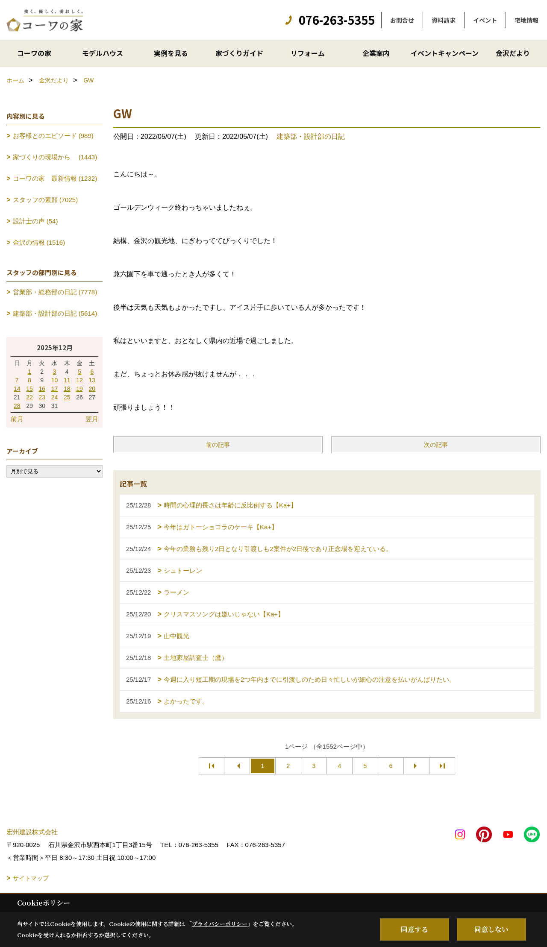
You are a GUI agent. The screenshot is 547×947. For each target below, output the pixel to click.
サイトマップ (31, 878)
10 (54, 380)
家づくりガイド (239, 53)
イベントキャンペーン (445, 53)
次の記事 (436, 444)
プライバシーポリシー (219, 924)
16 (41, 388)
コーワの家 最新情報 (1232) (55, 178)
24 (54, 397)
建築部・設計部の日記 (310, 136)
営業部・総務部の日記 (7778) (55, 292)
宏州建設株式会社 (32, 832)
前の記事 (218, 444)
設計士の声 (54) (35, 221)
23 (41, 397)
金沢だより (513, 53)
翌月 (91, 418)
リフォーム (308, 53)
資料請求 (444, 20)
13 (92, 380)
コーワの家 (34, 53)
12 (79, 380)
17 (54, 388)
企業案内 (376, 53)
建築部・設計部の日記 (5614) (55, 313)
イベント (485, 20)
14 (17, 388)
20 (92, 388)
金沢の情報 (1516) (39, 242)
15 (29, 388)
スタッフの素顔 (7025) (45, 199)
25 (67, 397)
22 (29, 397)
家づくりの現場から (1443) (55, 157)
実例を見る (171, 53)
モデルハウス (102, 53)
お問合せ (402, 20)
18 (67, 388)
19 (79, 388)
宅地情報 (526, 20)
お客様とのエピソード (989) (53, 135)
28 (17, 405)
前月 (17, 418)
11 (67, 380)
